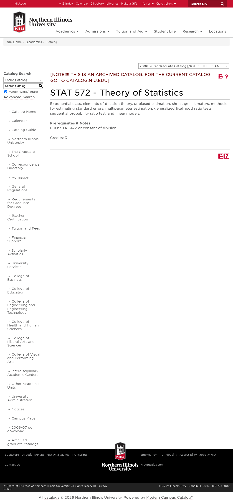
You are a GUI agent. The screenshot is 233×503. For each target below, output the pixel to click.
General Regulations (17, 188)
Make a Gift (129, 3)
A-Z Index (66, 3)
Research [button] (192, 31)
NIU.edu (18, 3)
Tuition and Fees (26, 228)
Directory (97, 3)
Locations (217, 31)
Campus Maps (23, 418)
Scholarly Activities (17, 252)
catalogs (51, 497)
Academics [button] (67, 31)
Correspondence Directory (23, 166)
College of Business (18, 277)
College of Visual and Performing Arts (23, 358)
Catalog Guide (24, 130)
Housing (171, 454)
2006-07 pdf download (20, 429)
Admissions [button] (97, 31)
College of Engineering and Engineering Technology (21, 307)
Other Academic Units (23, 385)
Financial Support (17, 239)
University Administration (19, 398)
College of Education (18, 290)
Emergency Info (151, 454)
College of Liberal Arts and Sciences (21, 341)
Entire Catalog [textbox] (16, 80)
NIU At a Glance (58, 454)
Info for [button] (147, 3)
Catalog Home (24, 112)
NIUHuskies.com (152, 464)
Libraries (112, 3)
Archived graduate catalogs (22, 442)
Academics (34, 42)
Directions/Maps (32, 454)
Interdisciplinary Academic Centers (22, 373)
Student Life (165, 31)
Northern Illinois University (22, 140)
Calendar (82, 3)
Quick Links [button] (166, 3)
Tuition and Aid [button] (131, 31)
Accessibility (188, 454)
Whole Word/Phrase (23, 92)
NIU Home (14, 42)
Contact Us (12, 464)
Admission (20, 177)
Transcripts (79, 454)
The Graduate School (21, 153)
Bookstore (12, 454)
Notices (18, 409)
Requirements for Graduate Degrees (21, 202)
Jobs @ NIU (207, 454)
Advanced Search (19, 97)
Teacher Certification (17, 217)
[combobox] (183, 66)
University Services (17, 265)
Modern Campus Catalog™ (169, 497)
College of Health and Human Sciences (23, 325)
